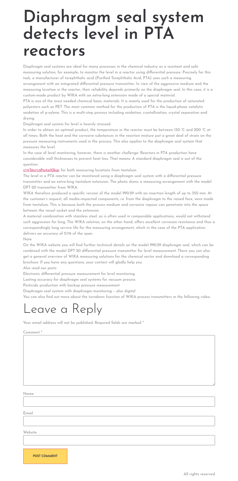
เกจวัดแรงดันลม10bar (41, 170)
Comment (32, 332)
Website (30, 432)
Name (28, 394)
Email (28, 413)
